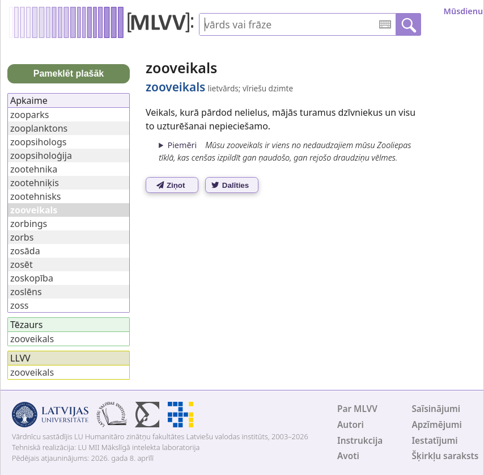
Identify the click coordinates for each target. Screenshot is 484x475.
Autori (350, 425)
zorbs (21, 237)
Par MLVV (357, 409)
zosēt (21, 264)
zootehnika (33, 169)
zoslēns (26, 291)
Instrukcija (360, 441)
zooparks (29, 114)
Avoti (348, 456)
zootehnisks (35, 196)
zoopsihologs (38, 142)
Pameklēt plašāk (68, 73)
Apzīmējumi (436, 425)
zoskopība (31, 278)
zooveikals (32, 339)
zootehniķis (34, 182)
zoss (19, 305)
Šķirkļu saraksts (444, 456)
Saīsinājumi (435, 409)
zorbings (28, 223)
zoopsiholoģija (41, 155)
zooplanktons (38, 128)
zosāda (25, 251)
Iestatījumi (434, 441)
